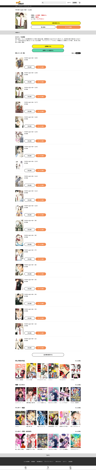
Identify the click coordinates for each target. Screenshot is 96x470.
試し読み (43, 27)
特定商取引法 (39, 461)
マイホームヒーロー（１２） (31, 176)
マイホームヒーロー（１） (30, 338)
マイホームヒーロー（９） (30, 220)
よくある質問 (26, 461)
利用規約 (33, 461)
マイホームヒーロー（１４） (31, 146)
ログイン (69, 2)
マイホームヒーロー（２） (30, 324)
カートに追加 (68, 27)
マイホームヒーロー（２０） (31, 58)
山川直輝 (38, 15)
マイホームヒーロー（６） (30, 264)
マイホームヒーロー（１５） (31, 132)
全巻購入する (48, 46)
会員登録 (74, 2)
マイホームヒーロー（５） (30, 279)
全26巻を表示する (48, 354)
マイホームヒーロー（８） (30, 235)
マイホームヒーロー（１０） (31, 205)
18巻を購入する (56, 23)
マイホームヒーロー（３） (30, 309)
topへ (48, 455)
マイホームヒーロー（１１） (31, 191)
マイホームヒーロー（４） (30, 294)
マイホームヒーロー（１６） (31, 117)
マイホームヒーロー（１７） (31, 102)
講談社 (37, 17)
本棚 (70, 468)
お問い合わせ (58, 461)
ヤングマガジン (40, 19)
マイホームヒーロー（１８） (31, 87)
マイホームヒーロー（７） (30, 250)
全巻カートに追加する (48, 50)
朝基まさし (44, 15)
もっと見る (78, 360)
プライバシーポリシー (49, 461)
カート (48, 468)
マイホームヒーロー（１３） (31, 161)
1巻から (73, 53)
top (16, 6)
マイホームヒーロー (28, 6)
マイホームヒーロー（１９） (31, 72)
